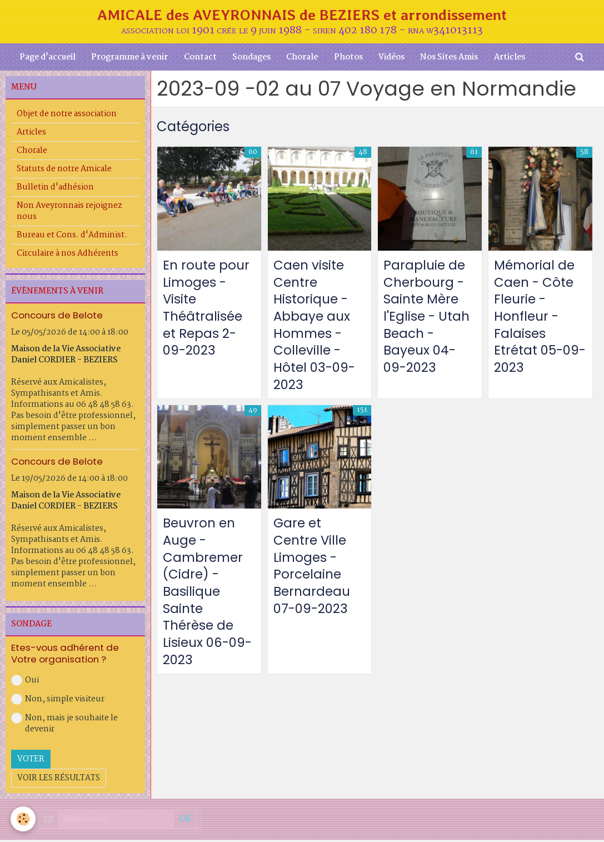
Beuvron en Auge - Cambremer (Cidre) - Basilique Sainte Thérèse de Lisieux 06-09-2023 (205, 598)
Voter (30, 761)
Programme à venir (126, 59)
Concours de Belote (57, 317)
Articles (512, 59)
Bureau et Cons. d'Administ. (72, 237)
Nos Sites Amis (452, 59)
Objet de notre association (67, 116)
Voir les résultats (58, 779)
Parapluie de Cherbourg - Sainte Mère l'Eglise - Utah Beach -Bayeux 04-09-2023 (427, 319)
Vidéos (393, 59)
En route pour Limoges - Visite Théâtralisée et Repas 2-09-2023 (207, 310)
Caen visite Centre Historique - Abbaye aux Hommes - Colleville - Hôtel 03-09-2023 (316, 328)
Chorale (302, 59)
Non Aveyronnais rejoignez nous (69, 213)
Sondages (250, 59)
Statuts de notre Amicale (64, 171)
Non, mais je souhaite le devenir (64, 725)
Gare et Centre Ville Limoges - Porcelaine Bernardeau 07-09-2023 (313, 572)
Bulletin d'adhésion (55, 189)
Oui (25, 682)
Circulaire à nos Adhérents (67, 255)
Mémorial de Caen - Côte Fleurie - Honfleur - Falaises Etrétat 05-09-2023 (535, 319)
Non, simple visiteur (57, 701)
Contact (198, 59)
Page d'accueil (44, 59)
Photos (349, 59)
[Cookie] (23, 818)
